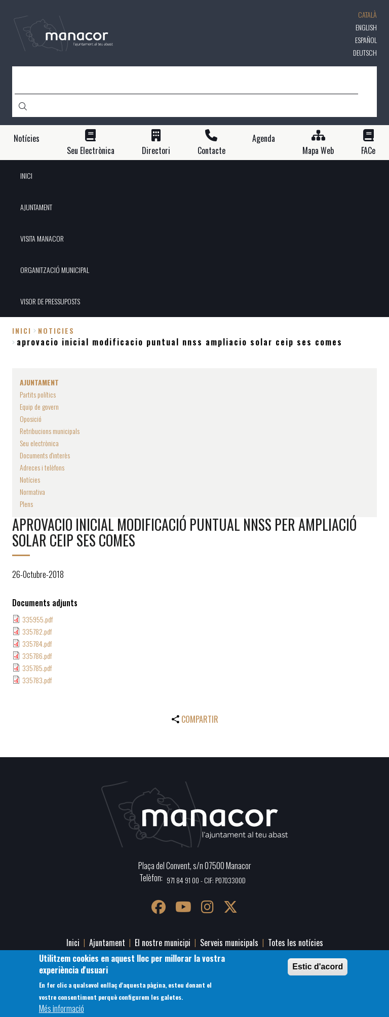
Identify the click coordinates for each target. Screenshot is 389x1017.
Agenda (263, 138)
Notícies (27, 138)
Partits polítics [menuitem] (38, 394)
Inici (21, 330)
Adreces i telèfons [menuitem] (42, 467)
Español (366, 39)
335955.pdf (37, 619)
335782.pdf (37, 631)
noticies (56, 330)
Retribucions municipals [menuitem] (50, 430)
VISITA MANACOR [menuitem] (42, 238)
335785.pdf (37, 667)
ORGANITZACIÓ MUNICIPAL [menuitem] (54, 269)
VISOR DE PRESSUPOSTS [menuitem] (50, 301)
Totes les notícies (295, 942)
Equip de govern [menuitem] (39, 406)
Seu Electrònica (90, 150)
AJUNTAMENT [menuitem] (36, 207)
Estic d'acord (317, 966)
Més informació (61, 1008)
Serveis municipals (229, 942)
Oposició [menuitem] (31, 418)
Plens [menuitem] (26, 503)
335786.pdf (37, 655)
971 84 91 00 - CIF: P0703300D (206, 880)
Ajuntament (107, 942)
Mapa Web (318, 150)
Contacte (211, 150)
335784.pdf (37, 643)
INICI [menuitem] (26, 175)
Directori (156, 150)
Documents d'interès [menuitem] (45, 455)
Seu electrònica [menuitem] (39, 443)
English (366, 27)
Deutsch (365, 52)
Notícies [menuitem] (30, 479)
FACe (368, 150)
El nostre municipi (162, 942)
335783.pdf (37, 680)
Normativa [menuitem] (32, 491)
